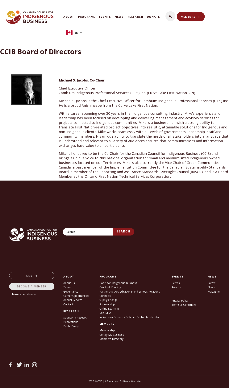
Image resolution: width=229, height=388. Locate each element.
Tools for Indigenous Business (118, 283)
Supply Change (108, 300)
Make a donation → (24, 294)
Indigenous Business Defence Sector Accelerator (129, 317)
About (68, 17)
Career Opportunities (76, 296)
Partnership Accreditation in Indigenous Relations (129, 291)
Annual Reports (72, 300)
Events (105, 17)
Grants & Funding (110, 287)
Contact (68, 304)
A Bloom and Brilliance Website (123, 381)
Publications (70, 322)
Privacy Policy (180, 300)
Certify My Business (111, 334)
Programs (86, 17)
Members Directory (111, 339)
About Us (69, 283)
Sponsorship (107, 304)
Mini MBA (105, 313)
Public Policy (71, 326)
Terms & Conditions (184, 305)
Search (124, 231)
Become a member (31, 286)
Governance (70, 291)
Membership (191, 17)
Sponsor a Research (75, 317)
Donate (153, 17)
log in (31, 275)
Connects (105, 296)
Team (67, 287)
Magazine (214, 291)
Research (135, 17)
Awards (176, 287)
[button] (170, 16)
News (119, 17)
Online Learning (109, 308)
